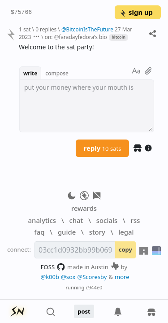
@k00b (49, 277)
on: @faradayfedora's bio (76, 36)
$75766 (21, 13)
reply (102, 148)
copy (125, 249)
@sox (68, 277)
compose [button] (57, 73)
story (97, 231)
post (84, 311)
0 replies (45, 29)
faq (39, 231)
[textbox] (87, 106)
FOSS (53, 266)
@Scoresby (92, 277)
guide (67, 231)
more (122, 277)
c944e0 (94, 287)
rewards (84, 208)
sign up (136, 12)
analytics (42, 220)
